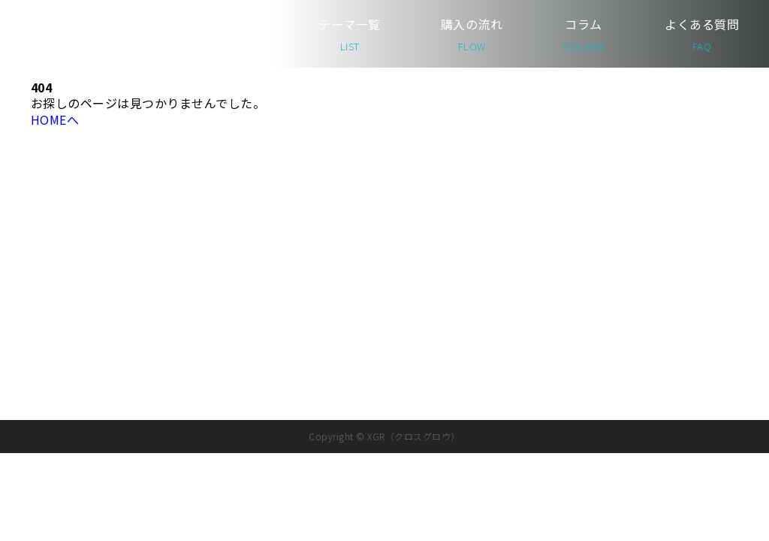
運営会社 (682, 260)
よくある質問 (702, 34)
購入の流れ (471, 34)
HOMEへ (55, 119)
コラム (583, 34)
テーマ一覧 (349, 34)
